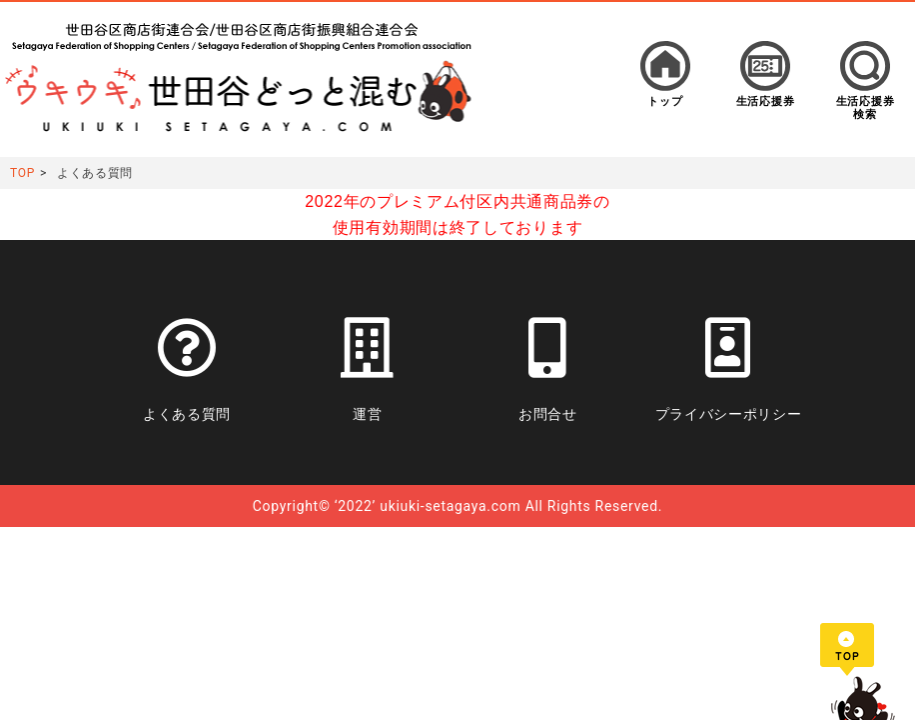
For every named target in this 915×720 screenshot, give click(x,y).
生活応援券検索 (865, 108)
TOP (22, 173)
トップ (664, 101)
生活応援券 (765, 101)
